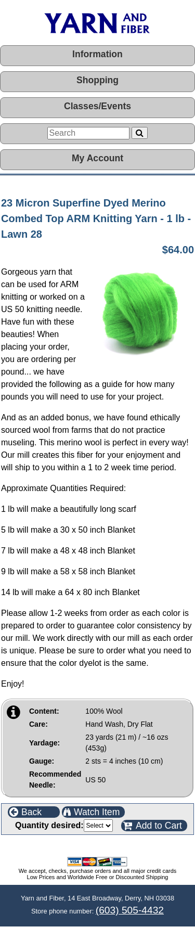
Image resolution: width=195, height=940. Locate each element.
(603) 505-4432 (130, 910)
